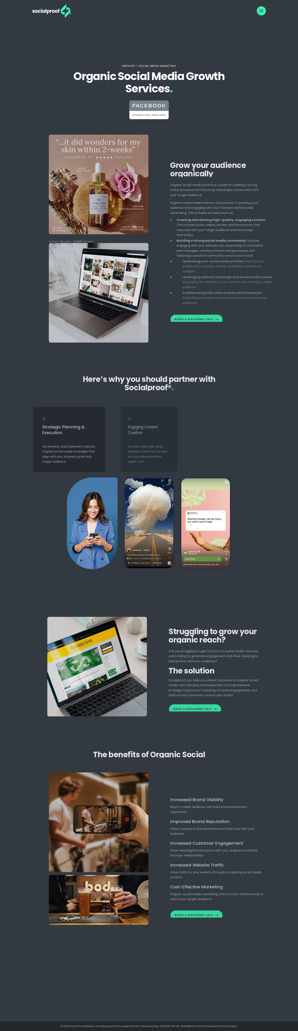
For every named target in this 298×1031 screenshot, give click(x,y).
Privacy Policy (229, 1026)
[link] (51, 11)
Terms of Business (207, 1026)
